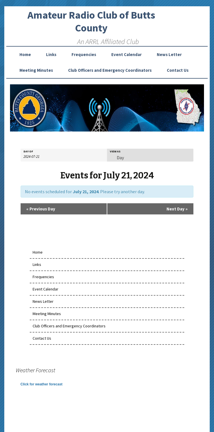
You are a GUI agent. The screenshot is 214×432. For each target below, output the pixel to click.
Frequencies (84, 54)
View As (115, 151)
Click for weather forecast (42, 384)
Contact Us (178, 70)
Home (25, 54)
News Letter (169, 54)
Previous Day (40, 209)
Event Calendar (126, 54)
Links (51, 54)
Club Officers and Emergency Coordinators (110, 70)
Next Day (177, 209)
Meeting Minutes (36, 70)
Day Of (28, 151)
